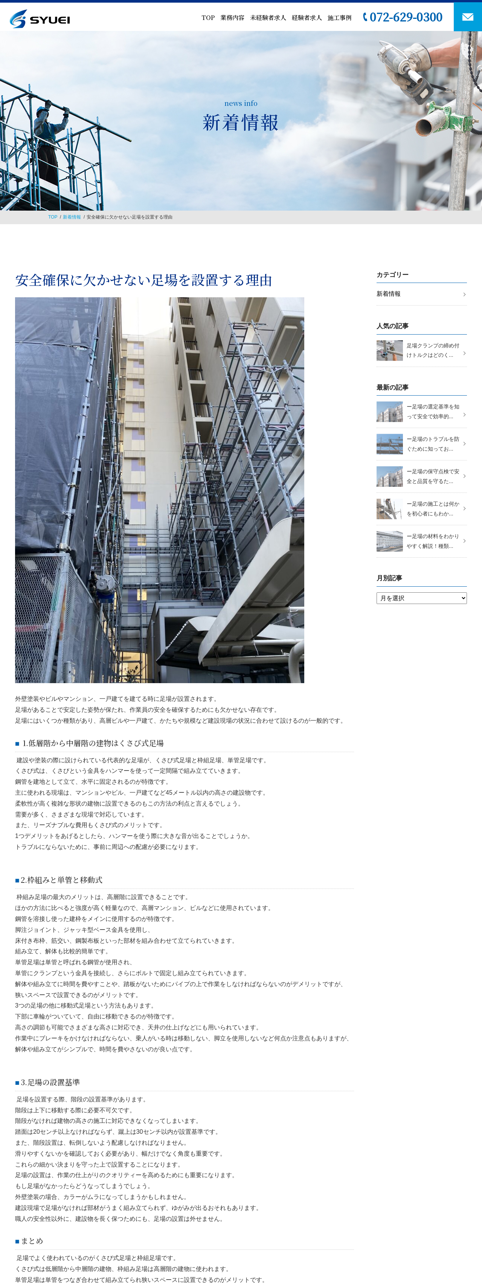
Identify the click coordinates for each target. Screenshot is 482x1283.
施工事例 (340, 17)
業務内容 (232, 17)
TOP (208, 17)
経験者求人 (307, 17)
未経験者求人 (268, 17)
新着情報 (72, 217)
